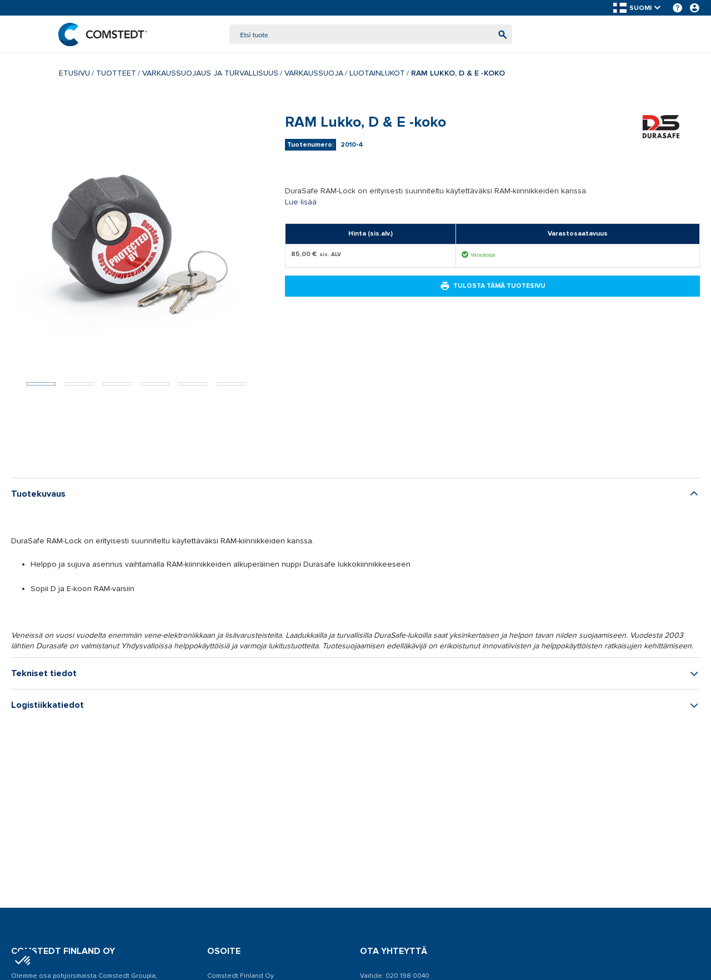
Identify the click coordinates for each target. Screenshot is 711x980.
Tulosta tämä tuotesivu (492, 287)
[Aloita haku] (501, 34)
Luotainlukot (377, 73)
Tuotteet (116, 73)
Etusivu (74, 73)
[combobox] (371, 34)
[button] (638, 8)
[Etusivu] (103, 34)
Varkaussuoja (313, 73)
